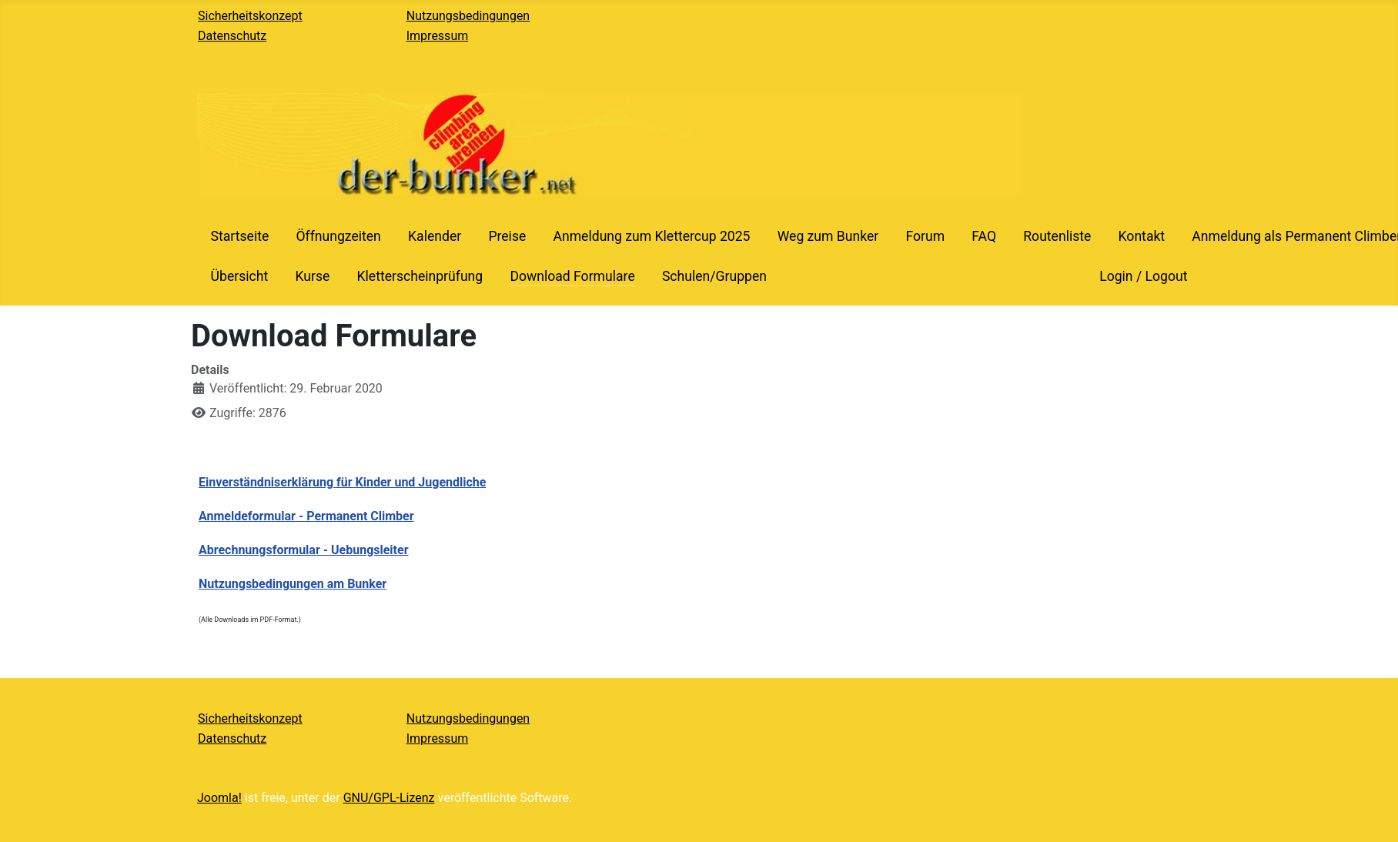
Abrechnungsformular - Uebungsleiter (304, 550)
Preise (507, 236)
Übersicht (240, 276)
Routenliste (1057, 236)
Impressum (437, 35)
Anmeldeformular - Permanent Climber (306, 516)
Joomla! (219, 797)
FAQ (984, 236)
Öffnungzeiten (338, 236)
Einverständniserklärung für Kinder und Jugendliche (342, 482)
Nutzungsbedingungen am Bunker (292, 583)
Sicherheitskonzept (250, 15)
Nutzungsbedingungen (468, 15)
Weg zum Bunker (828, 236)
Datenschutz (232, 35)
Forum (925, 236)
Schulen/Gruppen (714, 276)
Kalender (434, 236)
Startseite (240, 236)
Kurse (312, 276)
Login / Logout (1143, 276)
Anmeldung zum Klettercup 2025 (651, 236)
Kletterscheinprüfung (419, 276)
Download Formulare (572, 276)
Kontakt (1142, 236)
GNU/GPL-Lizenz (389, 797)
